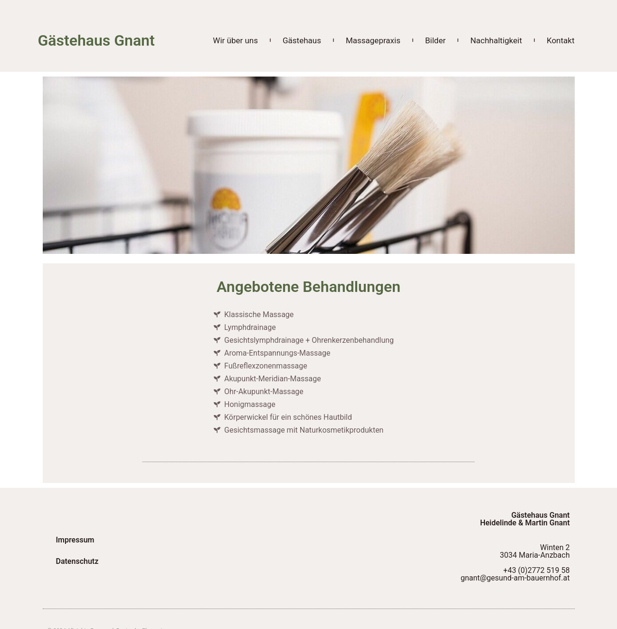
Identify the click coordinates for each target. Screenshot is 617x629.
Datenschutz (78, 561)
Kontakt (561, 40)
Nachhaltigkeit (496, 40)
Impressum (76, 539)
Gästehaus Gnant (96, 40)
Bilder (435, 40)
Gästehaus (302, 40)
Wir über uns (235, 40)
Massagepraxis (373, 40)
